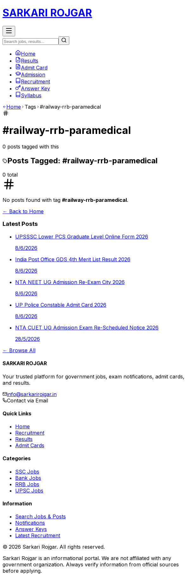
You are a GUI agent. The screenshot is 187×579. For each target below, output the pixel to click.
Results (26, 60)
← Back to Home (23, 211)
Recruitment (32, 81)
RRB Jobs (27, 484)
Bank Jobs (28, 478)
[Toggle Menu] (9, 31)
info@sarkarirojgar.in (32, 394)
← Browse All (19, 350)
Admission (30, 74)
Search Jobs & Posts (40, 516)
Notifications (30, 523)
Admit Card (31, 67)
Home (25, 54)
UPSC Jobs (29, 490)
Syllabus (28, 95)
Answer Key (32, 88)
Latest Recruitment (37, 535)
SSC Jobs (27, 471)
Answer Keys (31, 529)
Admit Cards (29, 445)
